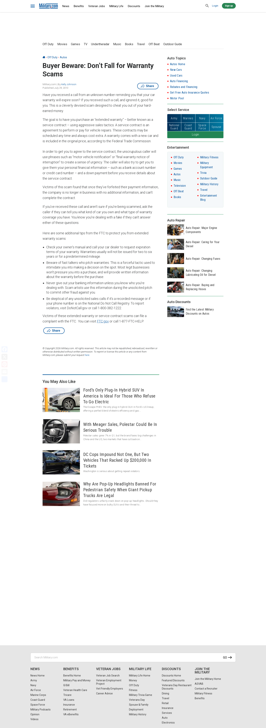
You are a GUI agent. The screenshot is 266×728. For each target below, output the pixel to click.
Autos (63, 57)
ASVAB (199, 683)
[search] (207, 6)
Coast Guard (37, 699)
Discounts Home (171, 675)
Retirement (70, 709)
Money (133, 680)
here (87, 355)
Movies (62, 44)
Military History (209, 184)
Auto (165, 717)
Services (167, 712)
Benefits (79, 6)
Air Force (35, 690)
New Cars (176, 70)
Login (215, 5)
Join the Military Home (208, 678)
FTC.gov (103, 321)
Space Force (37, 704)
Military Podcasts (40, 709)
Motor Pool (177, 98)
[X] (4, 357)
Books (129, 44)
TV (85, 44)
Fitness (133, 690)
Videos (34, 719)
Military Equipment (206, 165)
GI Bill (66, 685)
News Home (37, 675)
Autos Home (177, 64)
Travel (141, 44)
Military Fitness (209, 157)
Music (117, 44)
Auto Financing (179, 81)
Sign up (229, 5)
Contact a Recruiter (206, 688)
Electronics (168, 722)
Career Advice (104, 693)
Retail (165, 703)
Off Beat (154, 44)
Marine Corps (38, 694)
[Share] (4, 379)
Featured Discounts (173, 680)
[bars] (33, 6)
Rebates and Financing (183, 87)
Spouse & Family (138, 704)
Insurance (69, 704)
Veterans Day (137, 699)
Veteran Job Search (108, 675)
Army (33, 680)
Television (180, 185)
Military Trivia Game (140, 694)
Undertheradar (100, 44)
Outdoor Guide (172, 44)
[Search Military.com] (133, 657)
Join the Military (154, 6)
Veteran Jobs (96, 6)
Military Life (116, 6)
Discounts (134, 6)
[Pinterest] (4, 364)
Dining (165, 693)
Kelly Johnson (68, 84)
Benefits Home (72, 675)
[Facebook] (4, 349)
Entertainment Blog (208, 197)
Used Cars (176, 75)
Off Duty (48, 44)
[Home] (44, 57)
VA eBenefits (71, 714)
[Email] (4, 371)
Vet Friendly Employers (109, 688)
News (65, 6)
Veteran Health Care (75, 690)
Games (75, 44)
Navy (33, 685)
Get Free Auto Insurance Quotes (189, 92)
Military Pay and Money (77, 680)
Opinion (34, 714)
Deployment (136, 709)
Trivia (203, 173)
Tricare (67, 694)
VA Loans (68, 699)
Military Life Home (139, 675)
